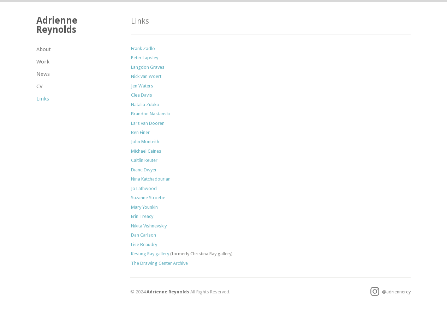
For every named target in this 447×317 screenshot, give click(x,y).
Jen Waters (142, 86)
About (43, 49)
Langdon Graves (148, 67)
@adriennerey (390, 291)
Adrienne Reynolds (56, 25)
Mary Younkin (144, 207)
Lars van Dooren (148, 123)
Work (42, 62)
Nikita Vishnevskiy (149, 225)
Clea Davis (141, 95)
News (43, 74)
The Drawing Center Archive (159, 263)
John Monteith (145, 141)
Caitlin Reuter (144, 160)
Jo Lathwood (144, 188)
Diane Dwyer (144, 169)
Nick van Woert (146, 76)
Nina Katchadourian (151, 179)
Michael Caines (146, 151)
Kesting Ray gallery (150, 253)
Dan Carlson (143, 235)
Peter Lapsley (144, 57)
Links (42, 99)
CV (39, 86)
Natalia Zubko (145, 104)
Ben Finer (140, 132)
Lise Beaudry (144, 244)
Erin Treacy (142, 216)
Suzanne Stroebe (148, 197)
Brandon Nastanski (150, 113)
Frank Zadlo (143, 48)
